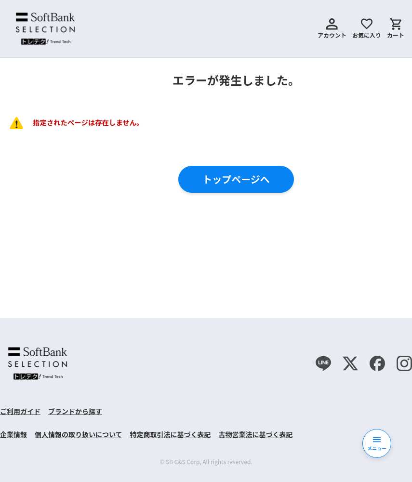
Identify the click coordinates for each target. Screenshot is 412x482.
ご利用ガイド (20, 411)
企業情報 (13, 434)
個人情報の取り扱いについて (78, 434)
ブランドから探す (75, 411)
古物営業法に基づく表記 (256, 434)
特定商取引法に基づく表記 (170, 434)
